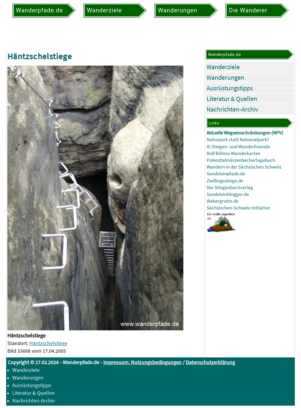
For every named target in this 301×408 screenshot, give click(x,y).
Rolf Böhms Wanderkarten (233, 153)
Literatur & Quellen (232, 98)
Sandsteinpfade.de (226, 174)
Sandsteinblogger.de (228, 194)
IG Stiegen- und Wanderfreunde (238, 147)
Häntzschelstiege (48, 343)
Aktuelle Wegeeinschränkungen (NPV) (245, 133)
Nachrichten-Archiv (232, 109)
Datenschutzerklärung (210, 362)
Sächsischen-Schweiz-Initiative (238, 208)
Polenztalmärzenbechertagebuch (241, 160)
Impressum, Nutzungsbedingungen (142, 362)
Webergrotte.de (223, 201)
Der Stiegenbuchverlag (230, 187)
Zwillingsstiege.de (225, 181)
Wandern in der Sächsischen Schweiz (244, 167)
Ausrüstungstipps (230, 88)
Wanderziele (223, 67)
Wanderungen (225, 77)
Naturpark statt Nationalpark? (238, 139)
